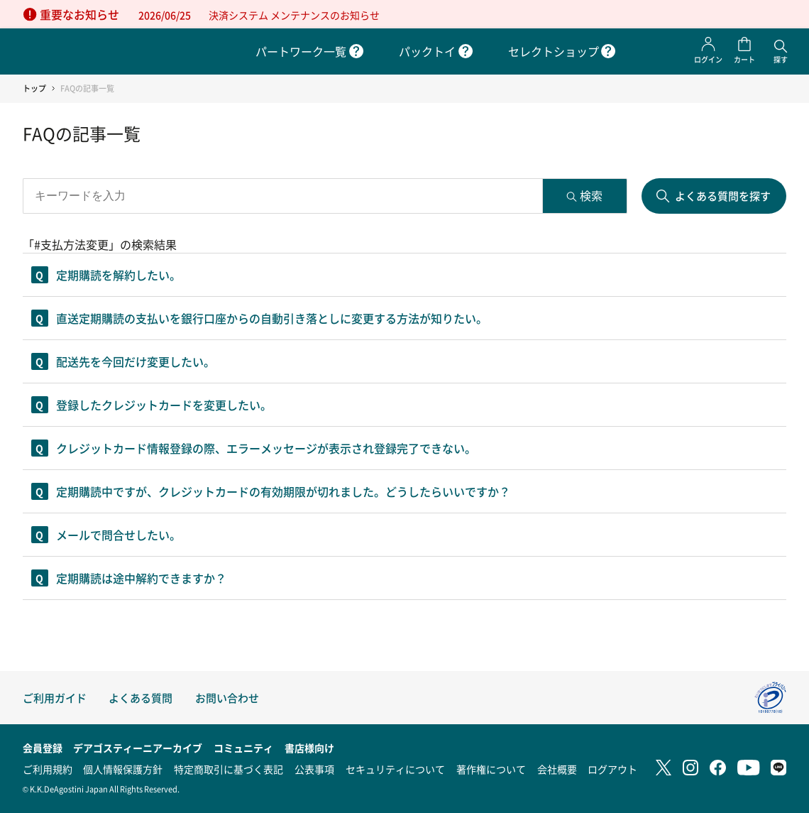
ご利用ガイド (55, 697)
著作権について (491, 769)
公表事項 (314, 769)
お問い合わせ (227, 697)
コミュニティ (243, 748)
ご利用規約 (47, 769)
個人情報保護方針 (123, 769)
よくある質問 (140, 697)
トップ (34, 88)
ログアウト (612, 769)
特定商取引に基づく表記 (228, 769)
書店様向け (309, 748)
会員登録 (42, 748)
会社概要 (557, 769)
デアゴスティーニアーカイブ (137, 748)
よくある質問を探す (723, 195)
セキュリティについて (395, 769)
